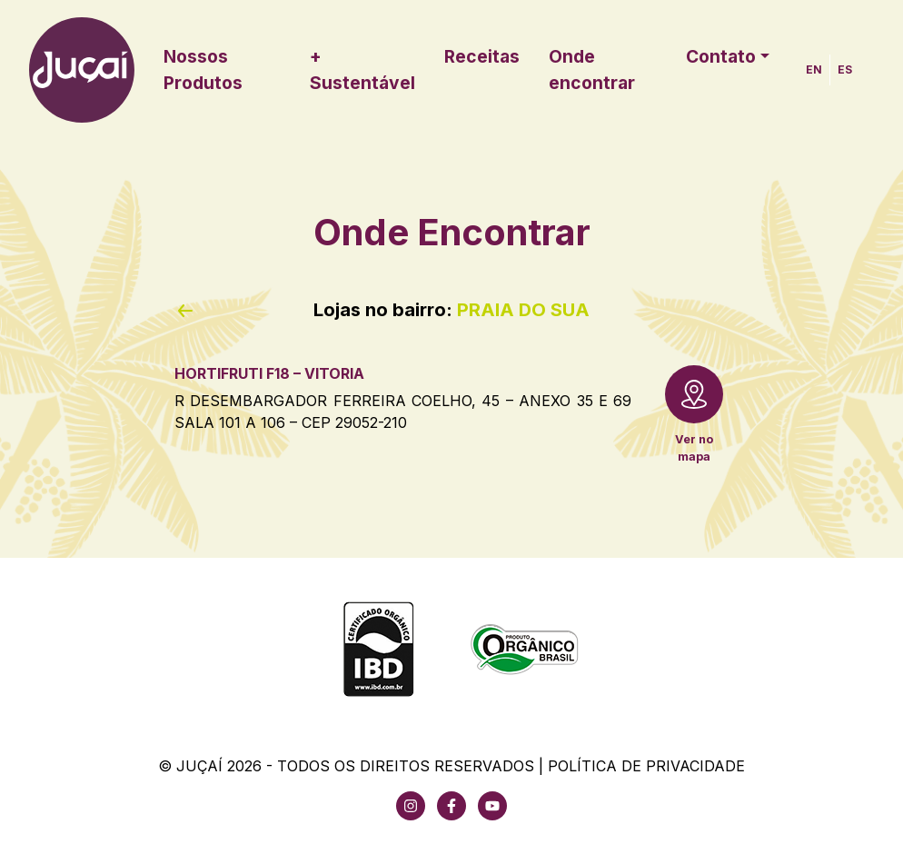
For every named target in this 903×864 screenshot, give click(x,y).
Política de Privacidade (646, 766)
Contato (721, 56)
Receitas (482, 56)
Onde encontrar (592, 69)
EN (814, 69)
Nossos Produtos (203, 69)
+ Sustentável (362, 69)
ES (845, 69)
